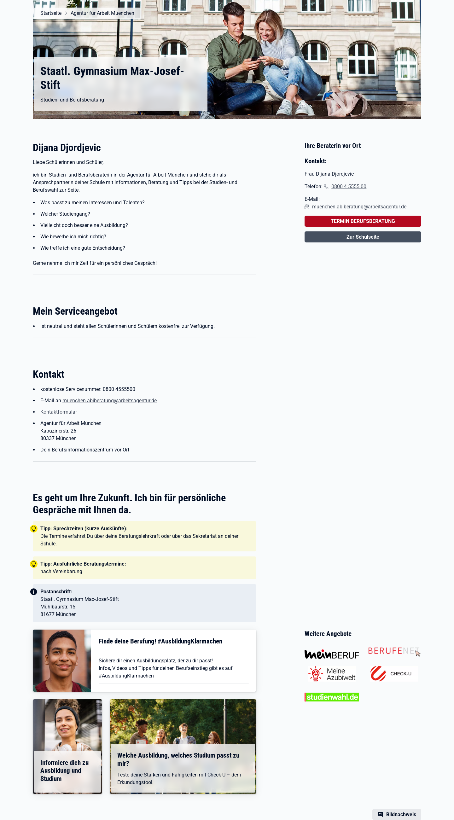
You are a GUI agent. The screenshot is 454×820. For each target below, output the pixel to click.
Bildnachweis (401, 814)
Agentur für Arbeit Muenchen (102, 13)
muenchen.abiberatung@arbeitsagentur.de (109, 401)
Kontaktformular (58, 412)
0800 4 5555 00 (348, 186)
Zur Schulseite (362, 237)
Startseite (50, 13)
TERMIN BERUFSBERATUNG (363, 221)
